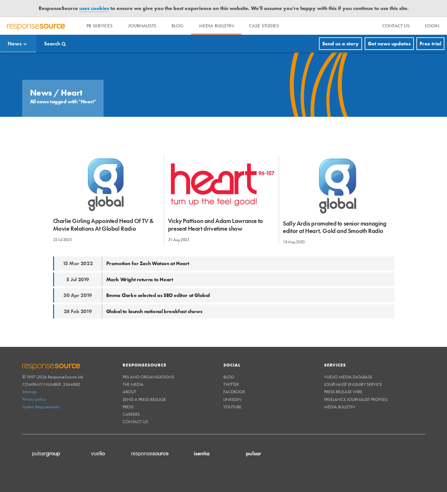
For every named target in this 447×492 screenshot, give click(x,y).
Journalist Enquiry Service (353, 384)
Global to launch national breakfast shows (154, 311)
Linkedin (232, 399)
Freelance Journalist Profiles (355, 399)
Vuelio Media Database (348, 377)
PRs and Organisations (148, 377)
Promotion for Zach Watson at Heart (147, 263)
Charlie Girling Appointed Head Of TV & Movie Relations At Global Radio (103, 224)
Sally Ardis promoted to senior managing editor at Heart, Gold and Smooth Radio (334, 227)
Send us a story (340, 43)
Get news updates (389, 43)
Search (52, 43)
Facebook (234, 392)
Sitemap (29, 392)
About (129, 392)
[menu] (396, 26)
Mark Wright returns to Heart (139, 279)
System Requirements (40, 407)
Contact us (135, 421)
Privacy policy (34, 399)
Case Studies (264, 26)
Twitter (231, 384)
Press (128, 407)
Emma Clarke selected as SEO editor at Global (158, 295)
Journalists (142, 26)
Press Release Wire (343, 392)
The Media (133, 384)
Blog (178, 26)
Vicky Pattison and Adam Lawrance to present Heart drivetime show (215, 224)
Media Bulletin (216, 26)
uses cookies (94, 8)
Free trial (430, 43)
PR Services (100, 26)
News (15, 43)
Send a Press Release (144, 399)
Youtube (232, 407)
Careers (131, 414)
